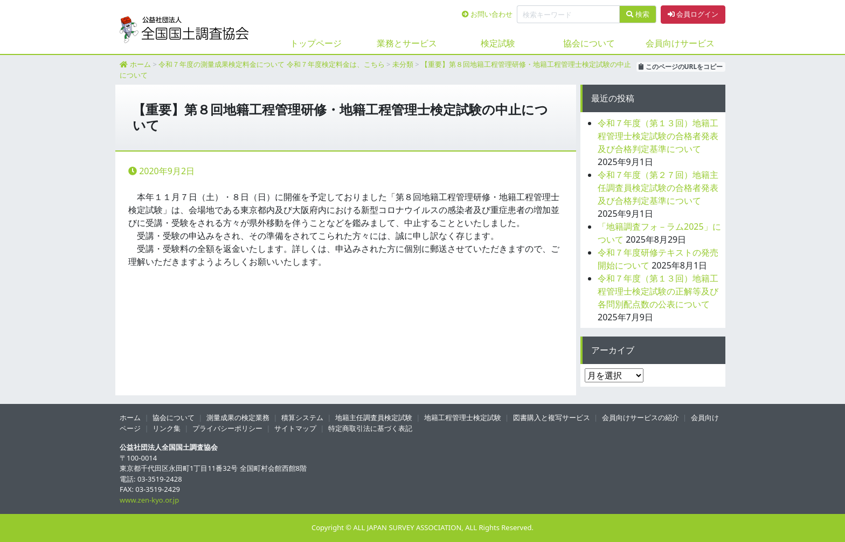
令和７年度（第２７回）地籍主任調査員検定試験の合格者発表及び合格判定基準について (658, 188)
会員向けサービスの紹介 (640, 417)
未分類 (402, 64)
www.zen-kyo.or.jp (149, 500)
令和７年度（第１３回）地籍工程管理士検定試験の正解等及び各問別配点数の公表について (658, 291)
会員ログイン (693, 14)
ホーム (140, 64)
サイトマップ (295, 428)
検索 (637, 14)
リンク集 (167, 428)
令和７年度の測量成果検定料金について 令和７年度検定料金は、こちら (271, 64)
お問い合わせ (487, 14)
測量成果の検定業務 (237, 417)
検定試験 (498, 43)
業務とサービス (407, 43)
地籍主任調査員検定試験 (373, 417)
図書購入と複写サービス (551, 417)
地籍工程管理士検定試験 (462, 417)
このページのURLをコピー (681, 66)
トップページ (316, 43)
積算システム (302, 417)
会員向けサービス (680, 43)
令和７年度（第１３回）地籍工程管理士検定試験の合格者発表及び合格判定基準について (658, 136)
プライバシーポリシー (227, 428)
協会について (589, 43)
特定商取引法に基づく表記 (370, 428)
